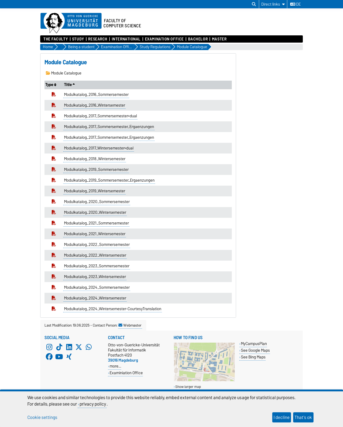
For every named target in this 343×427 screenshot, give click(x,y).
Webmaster (129, 325)
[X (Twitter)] (79, 347)
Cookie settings (42, 417)
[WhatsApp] (89, 347)
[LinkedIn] (69, 347)
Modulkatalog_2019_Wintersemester (94, 191)
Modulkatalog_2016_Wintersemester (94, 105)
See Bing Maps (253, 357)
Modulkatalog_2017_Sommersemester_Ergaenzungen (109, 126)
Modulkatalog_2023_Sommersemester (96, 266)
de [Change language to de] (295, 4)
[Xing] (69, 357)
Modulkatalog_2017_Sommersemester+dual (100, 116)
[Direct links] (273, 4)
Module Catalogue (63, 73)
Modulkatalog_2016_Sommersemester (96, 94)
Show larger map (188, 386)
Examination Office (164, 39)
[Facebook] (49, 357)
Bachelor (198, 39)
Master (219, 39)
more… (115, 366)
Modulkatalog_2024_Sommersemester (97, 287)
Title (69, 84)
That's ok (303, 417)
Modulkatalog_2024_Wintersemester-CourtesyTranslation (112, 309)
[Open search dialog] (254, 4)
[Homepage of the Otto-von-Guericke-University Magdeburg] (71, 23)
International (126, 39)
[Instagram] (49, 347)
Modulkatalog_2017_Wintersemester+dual (98, 148)
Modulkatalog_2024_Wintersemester (95, 298)
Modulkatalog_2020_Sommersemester (97, 201)
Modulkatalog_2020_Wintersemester (95, 212)
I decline (282, 417)
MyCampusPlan (254, 343)
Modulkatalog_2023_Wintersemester (95, 277)
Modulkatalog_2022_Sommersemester (97, 244)
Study (78, 39)
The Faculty (55, 39)
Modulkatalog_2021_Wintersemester (94, 234)
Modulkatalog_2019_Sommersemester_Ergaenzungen (109, 180)
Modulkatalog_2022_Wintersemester (95, 255)
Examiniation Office (126, 372)
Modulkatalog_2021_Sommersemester (96, 223)
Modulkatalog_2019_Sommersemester (96, 169)
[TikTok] (59, 347)
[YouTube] (59, 357)
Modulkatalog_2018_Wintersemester (94, 159)
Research (97, 39)
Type (50, 84)
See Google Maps (255, 350)
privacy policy (93, 404)
